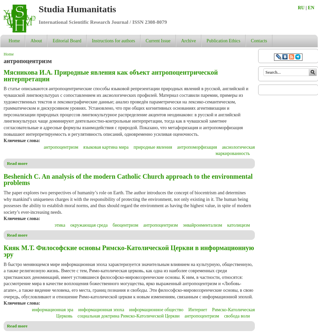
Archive (188, 40)
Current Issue (158, 40)
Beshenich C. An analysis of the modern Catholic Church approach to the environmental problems (128, 180)
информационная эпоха (101, 309)
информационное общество (156, 309)
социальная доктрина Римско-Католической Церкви (128, 316)
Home (14, 40)
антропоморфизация (197, 147)
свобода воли (237, 316)
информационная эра (52, 309)
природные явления (153, 147)
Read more (17, 163)
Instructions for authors (113, 40)
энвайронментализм (202, 225)
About (36, 40)
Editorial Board (67, 40)
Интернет (197, 309)
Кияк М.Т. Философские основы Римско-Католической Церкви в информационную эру (129, 251)
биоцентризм (126, 225)
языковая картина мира (106, 147)
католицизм (238, 225)
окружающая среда (88, 225)
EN (311, 7)
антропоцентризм (61, 147)
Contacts (259, 40)
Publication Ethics (223, 40)
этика (60, 225)
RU (301, 7)
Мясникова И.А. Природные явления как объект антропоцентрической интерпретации (111, 76)
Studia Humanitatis (77, 9)
